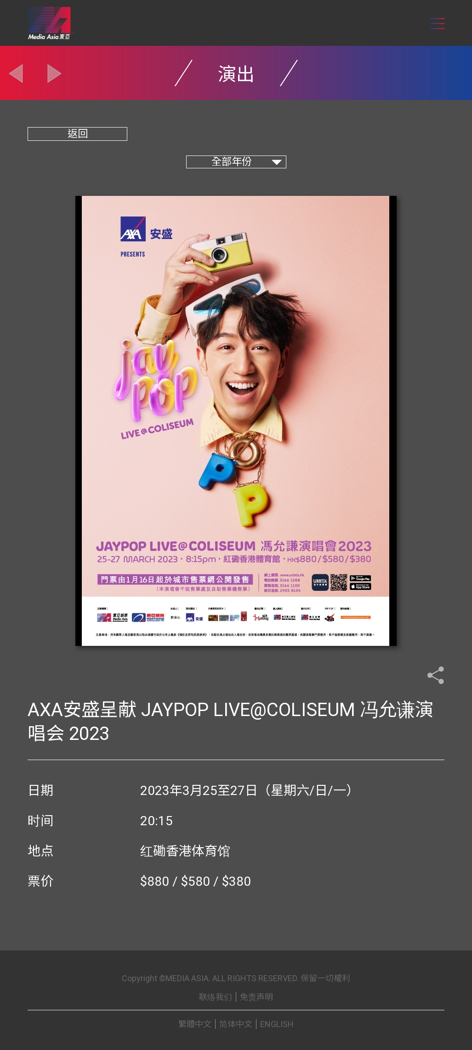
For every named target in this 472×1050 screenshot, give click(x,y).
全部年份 (231, 161)
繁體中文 (194, 1024)
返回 (78, 133)
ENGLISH (277, 1024)
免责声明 (256, 997)
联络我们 (215, 997)
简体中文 (235, 1024)
